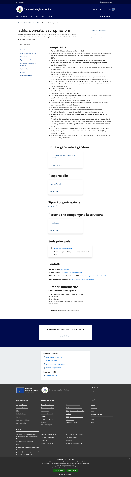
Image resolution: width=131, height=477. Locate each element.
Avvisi (92, 411)
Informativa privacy (71, 437)
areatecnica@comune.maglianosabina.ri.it (82, 279)
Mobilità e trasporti (46, 425)
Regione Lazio (20, 2)
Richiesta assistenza (47, 443)
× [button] (129, 458)
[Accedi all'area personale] (106, 2)
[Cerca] (113, 9)
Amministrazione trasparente (74, 434)
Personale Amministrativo (23, 420)
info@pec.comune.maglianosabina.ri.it (71, 272)
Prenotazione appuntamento (49, 434)
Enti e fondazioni (21, 414)
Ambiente (68, 414)
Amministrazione (29, 23)
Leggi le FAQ (44, 440)
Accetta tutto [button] (59, 470)
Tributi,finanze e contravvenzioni (75, 411)
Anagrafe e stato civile (47, 405)
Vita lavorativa (45, 411)
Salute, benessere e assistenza (74, 417)
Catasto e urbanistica (47, 419)
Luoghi (92, 419)
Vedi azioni (103, 31)
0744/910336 (65, 269)
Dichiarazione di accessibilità (74, 443)
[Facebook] (97, 9)
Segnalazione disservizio (48, 437)
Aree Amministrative (22, 408)
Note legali (69, 440)
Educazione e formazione (73, 405)
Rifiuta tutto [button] (72, 470)
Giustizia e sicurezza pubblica (74, 408)
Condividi (94, 31)
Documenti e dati (21, 423)
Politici (18, 417)
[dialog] (65, 467)
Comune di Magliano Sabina (63, 248)
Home (20, 23)
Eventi (92, 422)
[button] (65, 474)
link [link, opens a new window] (81, 467)
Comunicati (94, 408)
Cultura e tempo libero (47, 408)
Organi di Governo (21, 405)
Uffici (37, 23)
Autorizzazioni (70, 420)
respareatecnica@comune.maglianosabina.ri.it (93, 276)
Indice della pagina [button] (25, 44)
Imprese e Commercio (47, 414)
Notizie (93, 405)
